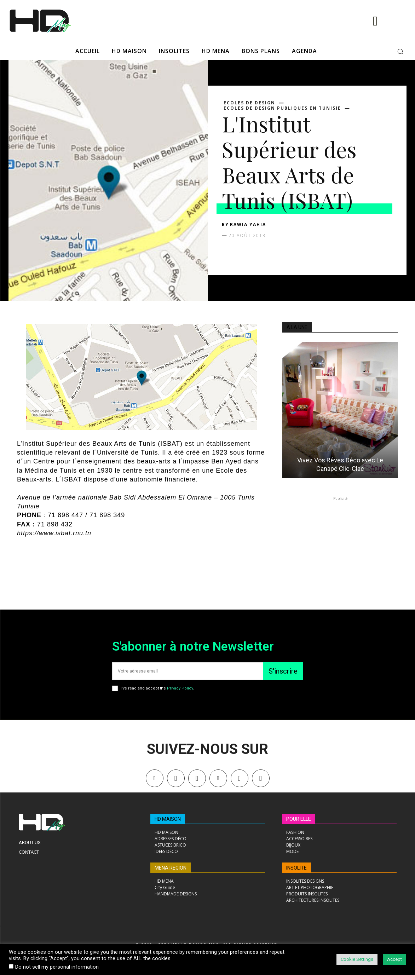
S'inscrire (283, 671)
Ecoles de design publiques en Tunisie (282, 108)
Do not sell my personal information (57, 967)
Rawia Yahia (248, 224)
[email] (187, 671)
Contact (29, 852)
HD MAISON (168, 819)
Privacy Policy (180, 688)
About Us (30, 842)
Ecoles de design (249, 103)
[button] (400, 51)
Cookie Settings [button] (357, 959)
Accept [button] (394, 959)
